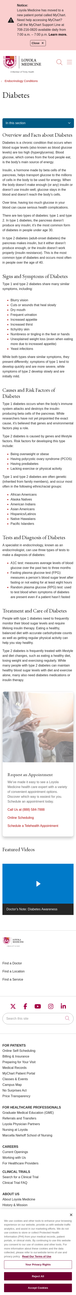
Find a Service (12, 979)
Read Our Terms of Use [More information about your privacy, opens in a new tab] (36, 1258)
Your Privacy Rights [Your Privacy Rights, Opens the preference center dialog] (38, 1266)
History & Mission (15, 1205)
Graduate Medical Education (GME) (28, 1112)
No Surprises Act (14, 1090)
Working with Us (14, 1157)
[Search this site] (38, 1018)
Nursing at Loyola (15, 1129)
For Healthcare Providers (20, 1163)
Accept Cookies (38, 1290)
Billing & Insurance (15, 1056)
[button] (70, 60)
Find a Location (13, 971)
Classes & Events (15, 1079)
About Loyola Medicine (18, 1199)
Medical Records (14, 1067)
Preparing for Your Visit (18, 1062)
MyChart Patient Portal (18, 1073)
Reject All (38, 1278)
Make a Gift (10, 1210)
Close (38, 43)
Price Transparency (16, 1096)
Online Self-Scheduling (18, 1050)
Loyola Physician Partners (21, 1124)
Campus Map (12, 1084)
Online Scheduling (20, 817)
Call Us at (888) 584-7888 (26, 809)
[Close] (71, 1217)
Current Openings (15, 1152)
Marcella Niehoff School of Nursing (27, 1135)
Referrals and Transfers (19, 1118)
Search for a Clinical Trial (20, 1177)
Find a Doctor (12, 963)
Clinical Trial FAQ (14, 1182)
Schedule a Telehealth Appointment (32, 825)
